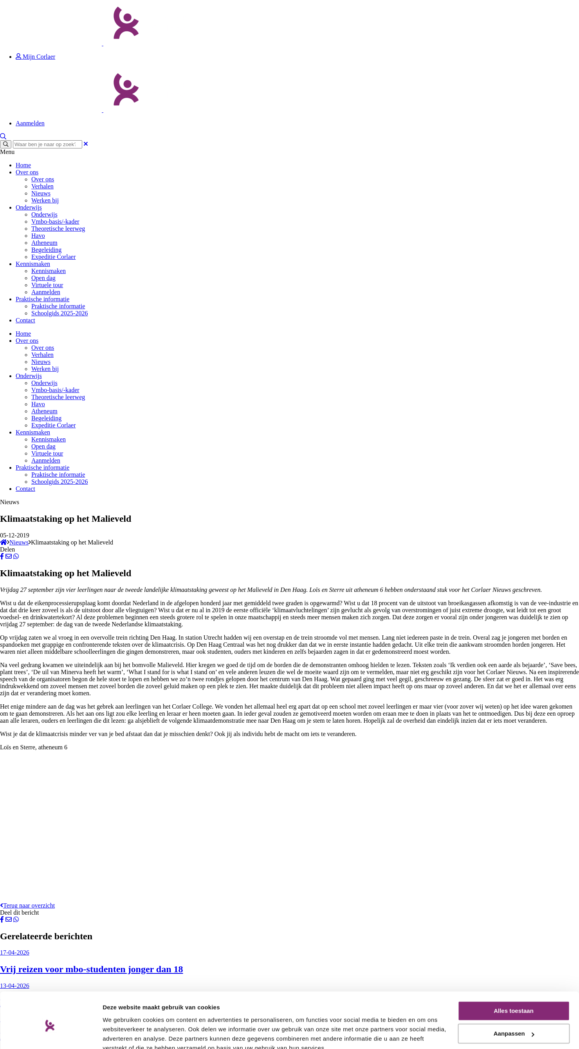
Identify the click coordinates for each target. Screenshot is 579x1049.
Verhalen (42, 186)
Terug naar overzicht (27, 905)
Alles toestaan (514, 974)
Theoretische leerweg (58, 228)
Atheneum (44, 242)
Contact (25, 320)
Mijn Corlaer (35, 56)
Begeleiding (46, 249)
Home (23, 165)
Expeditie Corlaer (53, 256)
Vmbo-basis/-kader (55, 221)
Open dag (43, 278)
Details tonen (121, 1033)
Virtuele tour (47, 285)
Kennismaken (33, 263)
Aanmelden (30, 123)
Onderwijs (29, 207)
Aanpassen (514, 997)
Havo (38, 235)
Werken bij (45, 200)
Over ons (27, 172)
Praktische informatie (42, 299)
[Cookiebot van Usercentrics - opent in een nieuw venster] (50, 1034)
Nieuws (41, 193)
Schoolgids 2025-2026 (59, 313)
